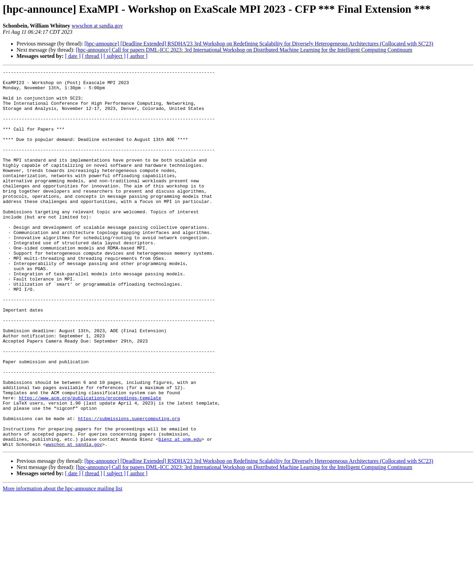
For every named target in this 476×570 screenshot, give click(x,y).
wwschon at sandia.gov (97, 26)
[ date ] (73, 56)
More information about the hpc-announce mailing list (62, 564)
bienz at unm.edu (179, 513)
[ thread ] (92, 56)
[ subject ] (115, 56)
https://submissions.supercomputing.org (129, 489)
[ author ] (137, 56)
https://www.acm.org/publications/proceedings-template (90, 464)
